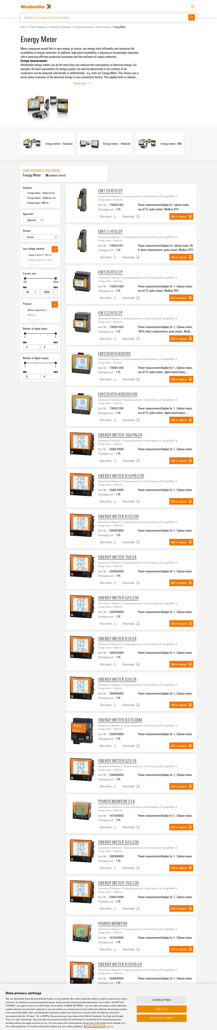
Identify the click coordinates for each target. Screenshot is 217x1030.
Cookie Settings (161, 999)
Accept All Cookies (161, 1018)
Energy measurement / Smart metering (92, 27)
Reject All (161, 1009)
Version (26, 231)
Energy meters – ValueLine (110, 444)
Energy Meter (169, 196)
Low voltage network (33, 249)
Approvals (28, 214)
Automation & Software (60, 27)
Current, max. (30, 273)
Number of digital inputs (35, 329)
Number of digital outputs (36, 358)
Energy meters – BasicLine (110, 200)
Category (27, 187)
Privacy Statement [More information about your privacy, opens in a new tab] (94, 1026)
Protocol (27, 304)
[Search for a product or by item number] (104, 17)
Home (23, 27)
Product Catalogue (37, 27)
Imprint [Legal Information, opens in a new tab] (110, 1026)
